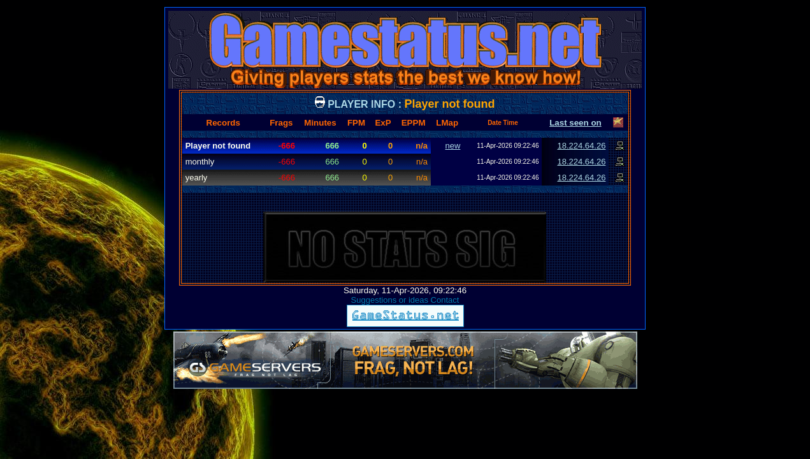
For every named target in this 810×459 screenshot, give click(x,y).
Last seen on (575, 122)
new (453, 145)
